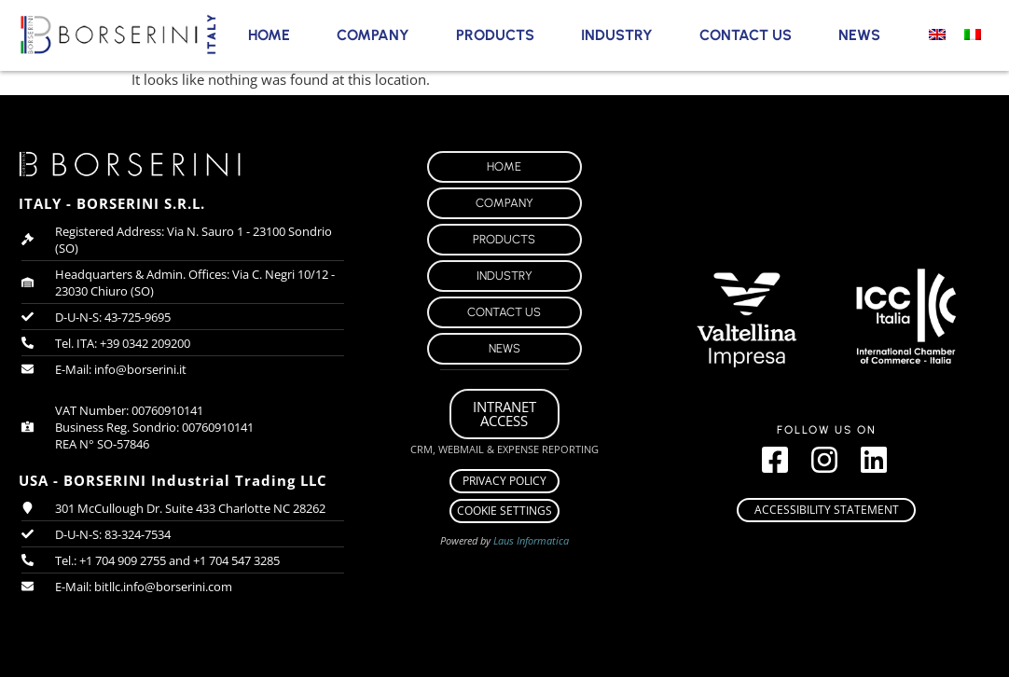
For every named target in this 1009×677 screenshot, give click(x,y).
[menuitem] (937, 33)
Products (495, 35)
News (859, 35)
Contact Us (745, 35)
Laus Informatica (531, 540)
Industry (617, 35)
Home (269, 35)
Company (373, 35)
